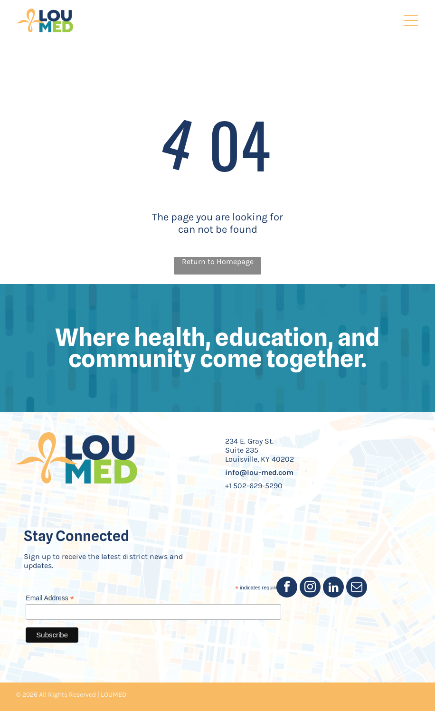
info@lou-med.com (259, 472)
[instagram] (310, 588)
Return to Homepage (218, 261)
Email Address (50, 598)
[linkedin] (333, 588)
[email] (356, 588)
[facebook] (286, 588)
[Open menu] (411, 20)
